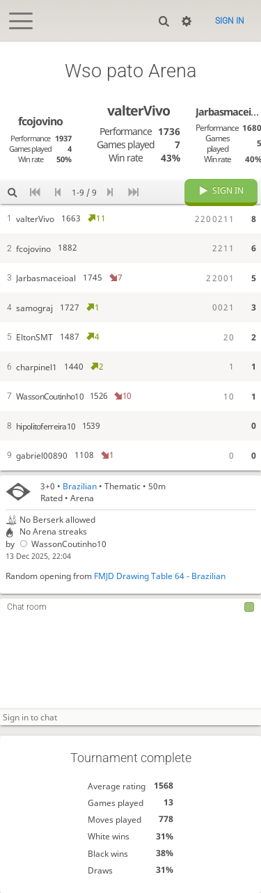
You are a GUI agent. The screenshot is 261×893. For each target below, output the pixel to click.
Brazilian (80, 486)
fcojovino (40, 121)
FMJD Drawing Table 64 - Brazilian (160, 576)
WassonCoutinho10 (62, 544)
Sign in (229, 21)
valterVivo (138, 110)
